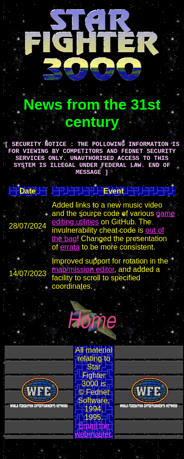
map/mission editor (83, 276)
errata (70, 254)
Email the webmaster (93, 437)
